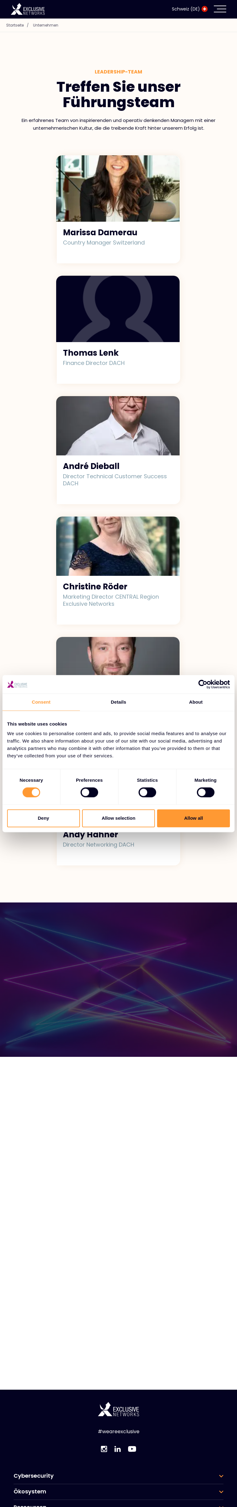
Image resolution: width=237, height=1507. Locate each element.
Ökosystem (30, 1491)
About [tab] (196, 702)
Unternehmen (45, 25)
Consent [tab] (41, 702)
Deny (43, 818)
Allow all (193, 818)
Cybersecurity (34, 1476)
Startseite (19, 25)
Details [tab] (118, 702)
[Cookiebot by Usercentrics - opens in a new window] (203, 684)
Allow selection (118, 818)
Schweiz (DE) (190, 9)
